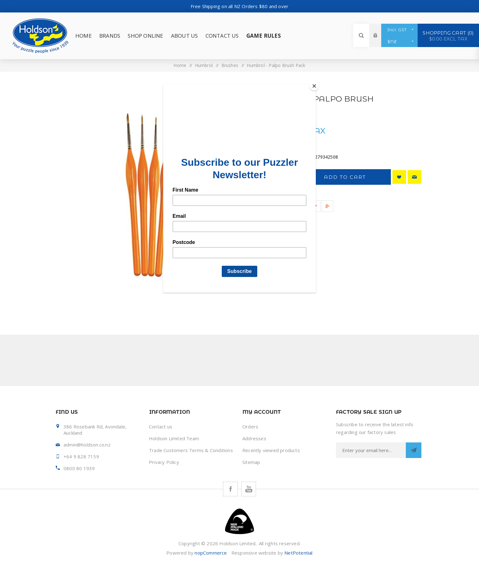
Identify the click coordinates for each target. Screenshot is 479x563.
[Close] (314, 86)
